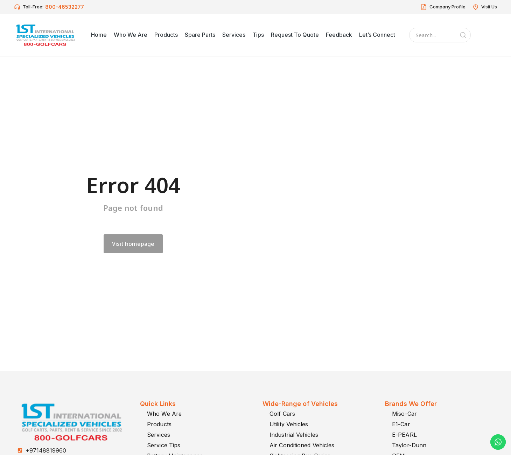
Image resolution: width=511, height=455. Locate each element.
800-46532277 (64, 7)
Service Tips (163, 445)
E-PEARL (404, 434)
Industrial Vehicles (294, 434)
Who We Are (164, 413)
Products (159, 424)
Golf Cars (282, 413)
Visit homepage (133, 244)
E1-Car (401, 424)
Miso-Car (404, 413)
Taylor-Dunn (409, 445)
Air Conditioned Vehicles (302, 445)
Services (158, 434)
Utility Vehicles (289, 424)
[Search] (463, 35)
